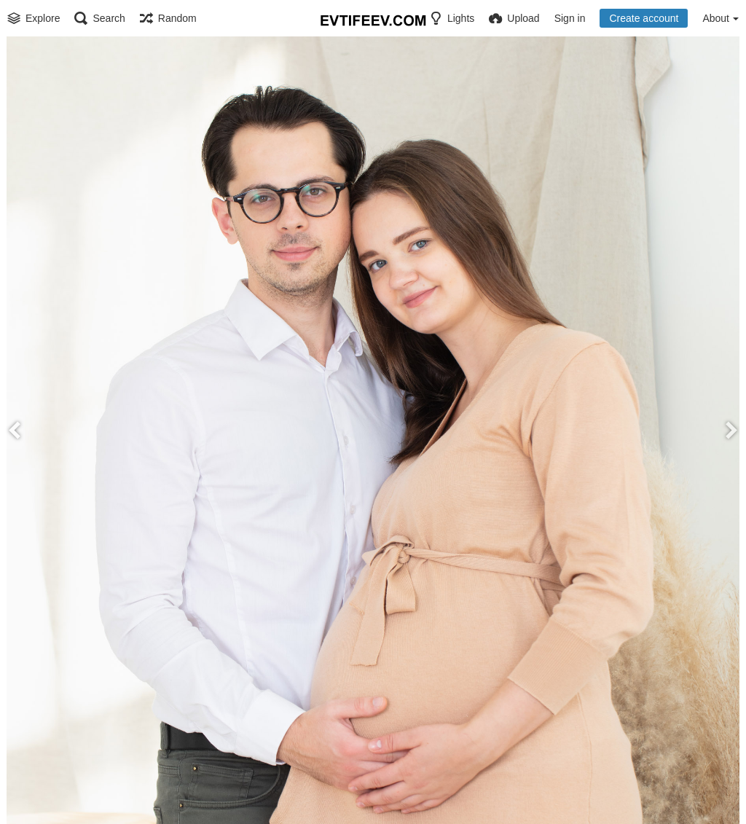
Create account (643, 18)
